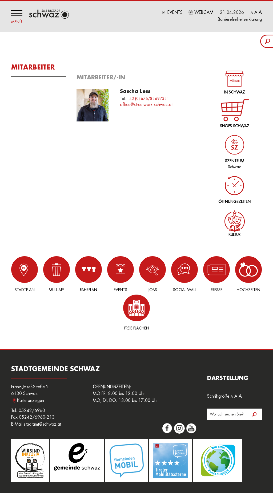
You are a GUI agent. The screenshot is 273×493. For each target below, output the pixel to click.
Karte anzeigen (30, 362)
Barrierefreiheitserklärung (240, 19)
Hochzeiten (224, 274)
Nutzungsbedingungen (29, 474)
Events (175, 12)
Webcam (203, 12)
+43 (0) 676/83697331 (148, 98)
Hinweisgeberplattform (147, 468)
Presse (195, 274)
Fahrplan (78, 274)
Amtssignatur (113, 468)
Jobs (136, 274)
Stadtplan (20, 274)
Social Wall (165, 274)
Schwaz (233, 149)
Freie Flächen (253, 274)
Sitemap (58, 474)
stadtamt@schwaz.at (42, 386)
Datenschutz (224, 468)
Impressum (200, 468)
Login (58, 468)
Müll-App (49, 274)
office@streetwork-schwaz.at (146, 105)
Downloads (179, 468)
